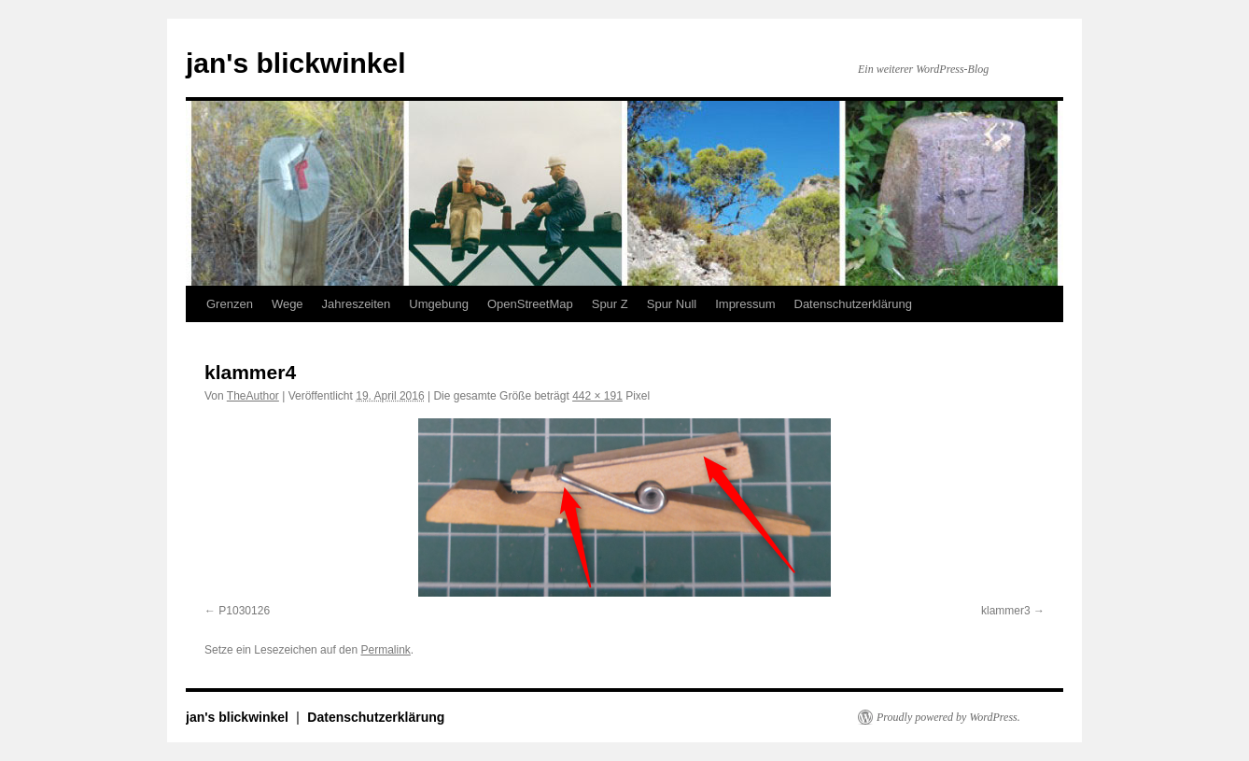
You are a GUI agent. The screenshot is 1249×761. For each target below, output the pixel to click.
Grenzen (229, 304)
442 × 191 (597, 395)
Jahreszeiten (356, 304)
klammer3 (1006, 610)
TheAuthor (253, 395)
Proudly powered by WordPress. (948, 717)
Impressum (745, 304)
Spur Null (671, 304)
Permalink (385, 649)
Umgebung (439, 304)
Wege (287, 304)
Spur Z (610, 304)
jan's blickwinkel (296, 63)
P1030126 (244, 610)
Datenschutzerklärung (853, 304)
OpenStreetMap (530, 304)
